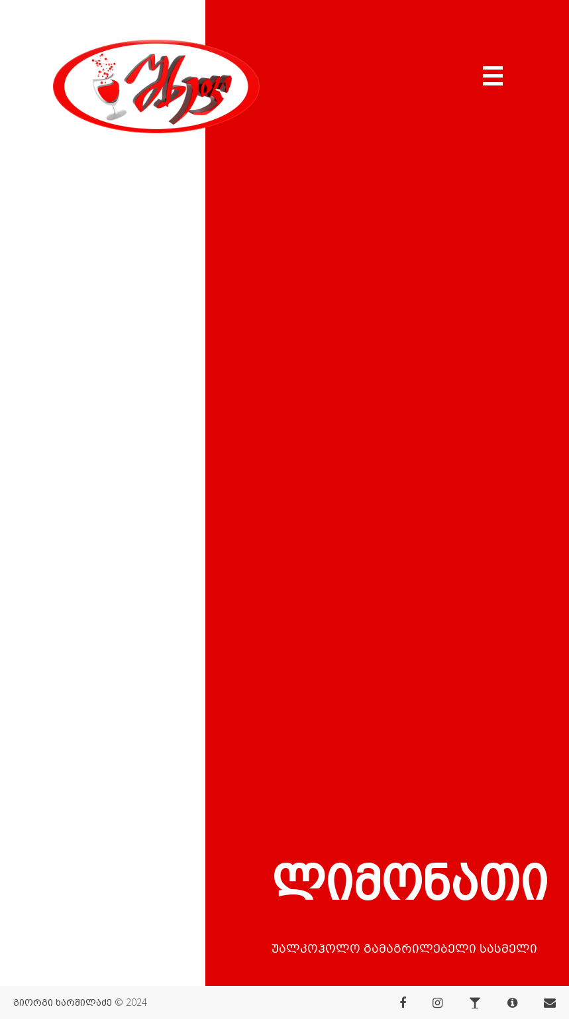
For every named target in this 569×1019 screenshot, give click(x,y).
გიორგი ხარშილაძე (62, 1002)
